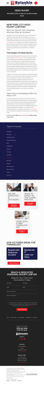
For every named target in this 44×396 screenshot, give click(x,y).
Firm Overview (14, 317)
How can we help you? (11, 295)
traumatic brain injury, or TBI (19, 57)
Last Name (25, 283)
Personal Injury (21, 317)
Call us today (25, 115)
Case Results (28, 317)
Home (8, 317)
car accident (10, 42)
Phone (8, 287)
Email (24, 287)
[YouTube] (24, 339)
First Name (9, 283)
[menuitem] (22, 131)
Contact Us (34, 317)
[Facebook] (19, 339)
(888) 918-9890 (22, 328)
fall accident (33, 109)
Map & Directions (22, 351)
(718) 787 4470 (22, 330)
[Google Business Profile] (22, 339)
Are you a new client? (11, 291)
